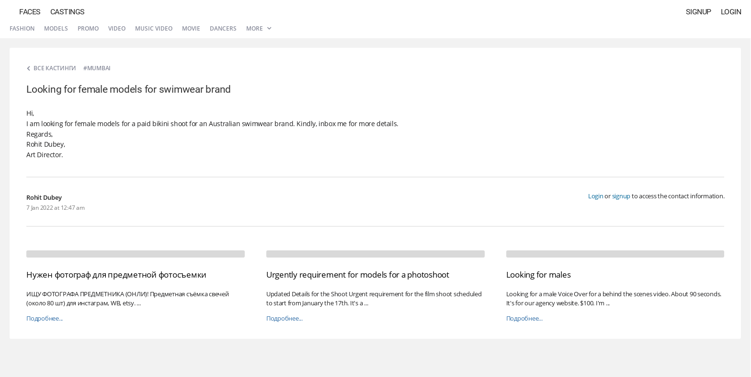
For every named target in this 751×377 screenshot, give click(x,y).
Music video (153, 28)
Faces (30, 11)
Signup (698, 11)
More (258, 28)
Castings (67, 11)
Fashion (22, 28)
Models (56, 28)
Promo (88, 28)
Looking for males (538, 274)
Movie (191, 28)
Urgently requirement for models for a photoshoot (357, 274)
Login (731, 11)
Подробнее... (44, 318)
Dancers (223, 28)
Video (116, 28)
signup (621, 196)
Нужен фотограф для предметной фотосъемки (116, 274)
